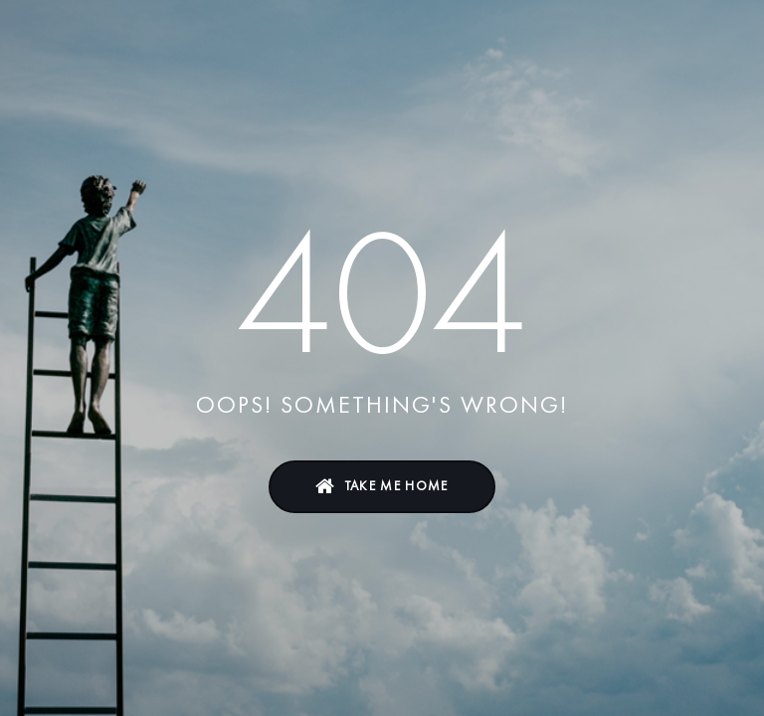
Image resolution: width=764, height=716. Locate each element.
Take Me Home (397, 485)
